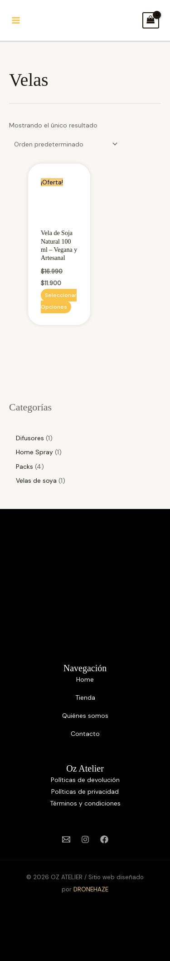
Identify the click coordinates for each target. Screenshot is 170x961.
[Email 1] (66, 839)
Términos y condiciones (85, 803)
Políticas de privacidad (85, 791)
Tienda (85, 697)
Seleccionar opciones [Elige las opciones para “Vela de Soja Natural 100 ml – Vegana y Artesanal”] (59, 301)
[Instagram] (85, 839)
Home (85, 679)
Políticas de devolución (85, 780)
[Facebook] (104, 839)
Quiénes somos (85, 715)
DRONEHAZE (90, 889)
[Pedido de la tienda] (64, 144)
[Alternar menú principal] (15, 20)
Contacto (85, 734)
